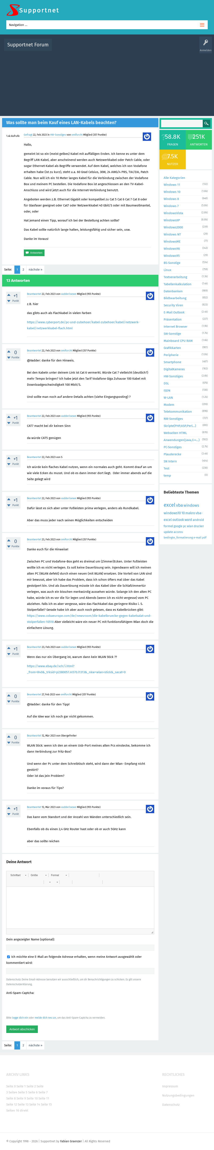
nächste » (35, 269)
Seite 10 (32, 1098)
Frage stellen (177, 47)
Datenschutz (171, 1105)
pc (184, 526)
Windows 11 (172, 185)
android (198, 520)
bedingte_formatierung (178, 537)
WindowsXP (172, 220)
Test (166, 468)
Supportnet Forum (28, 45)
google (178, 526)
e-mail (197, 537)
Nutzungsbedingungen (178, 1095)
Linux (167, 270)
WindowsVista (173, 213)
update (168, 532)
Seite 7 (43, 1092)
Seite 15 (46, 1104)
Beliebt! (97, 47)
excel (169, 505)
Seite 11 (43, 1098)
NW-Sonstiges (173, 419)
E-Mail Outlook (174, 312)
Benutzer (161, 47)
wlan (190, 526)
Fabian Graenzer (71, 1141)
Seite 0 (11, 1086)
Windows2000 (173, 227)
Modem (169, 405)
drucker (199, 526)
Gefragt (28, 134)
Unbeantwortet (114, 47)
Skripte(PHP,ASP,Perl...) (180, 426)
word (188, 520)
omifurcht (77, 134)
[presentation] (38, 1005)
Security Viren (173, 305)
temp (167, 475)
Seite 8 (11, 1098)
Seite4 (13, 1092)
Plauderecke (172, 454)
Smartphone (172, 362)
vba (179, 505)
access (178, 532)
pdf (204, 537)
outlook (178, 520)
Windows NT (172, 234)
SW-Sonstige (172, 334)
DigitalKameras (174, 369)
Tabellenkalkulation (177, 284)
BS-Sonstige (172, 263)
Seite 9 (21, 1098)
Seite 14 (34, 1104)
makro (190, 513)
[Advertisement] (107, 82)
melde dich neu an (45, 1017)
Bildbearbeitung (175, 298)
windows (191, 505)
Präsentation (173, 319)
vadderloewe (68, 294)
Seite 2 (31, 1086)
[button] (18, 875)
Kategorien (146, 47)
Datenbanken (173, 291)
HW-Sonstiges (58, 134)
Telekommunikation (178, 411)
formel (168, 526)
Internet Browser (175, 326)
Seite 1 (21, 1086)
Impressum (170, 1086)
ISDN (167, 390)
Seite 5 (22, 1092)
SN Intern (170, 461)
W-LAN (168, 397)
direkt (24, 1110)
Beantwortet (34, 294)
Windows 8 (171, 199)
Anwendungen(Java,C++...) (182, 440)
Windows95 (172, 256)
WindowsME (172, 241)
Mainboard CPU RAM (178, 341)
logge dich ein (20, 1017)
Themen (132, 47)
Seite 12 (11, 1104)
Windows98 (172, 249)
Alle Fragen (82, 47)
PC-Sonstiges (173, 447)
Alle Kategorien (174, 178)
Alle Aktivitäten (63, 47)
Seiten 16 (12, 1110)
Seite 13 (23, 1104)
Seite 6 (33, 1092)
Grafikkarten (172, 348)
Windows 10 (172, 192)
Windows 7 (171, 206)
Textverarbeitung (175, 277)
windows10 (172, 513)
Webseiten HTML (175, 433)
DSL (166, 383)
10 (183, 513)
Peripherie (171, 355)
